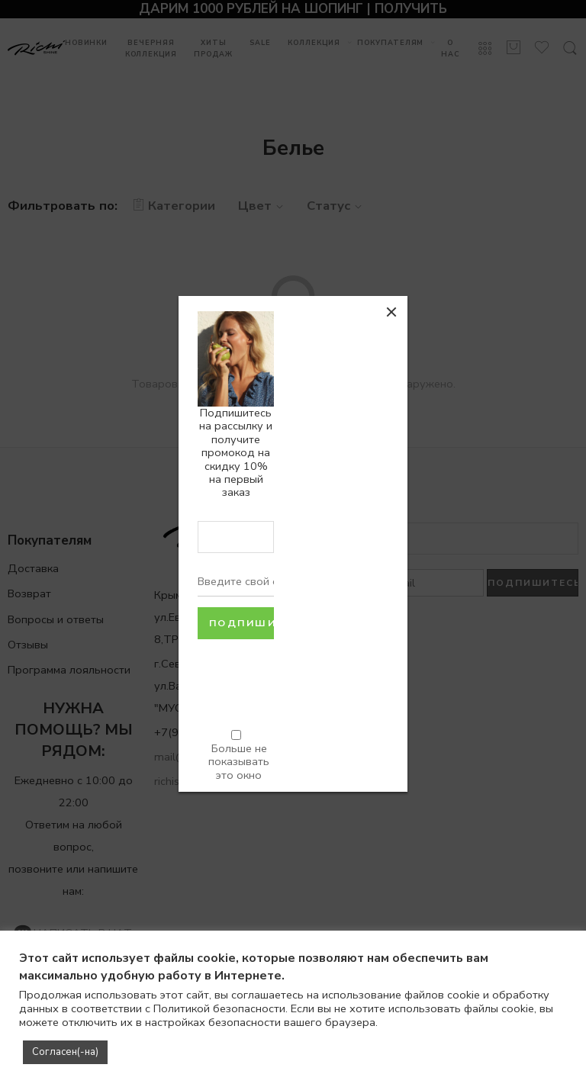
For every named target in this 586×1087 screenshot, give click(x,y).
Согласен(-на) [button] (65, 1052)
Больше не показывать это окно (238, 761)
